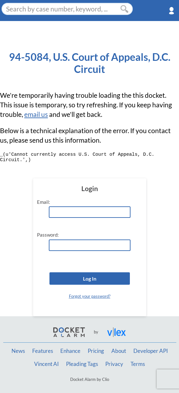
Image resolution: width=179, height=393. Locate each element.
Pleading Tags (82, 364)
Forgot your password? (89, 296)
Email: (43, 202)
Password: (48, 235)
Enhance (70, 351)
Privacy (114, 364)
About (118, 351)
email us (36, 114)
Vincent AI (46, 364)
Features (42, 351)
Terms (138, 364)
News (18, 351)
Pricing (96, 351)
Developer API (150, 351)
